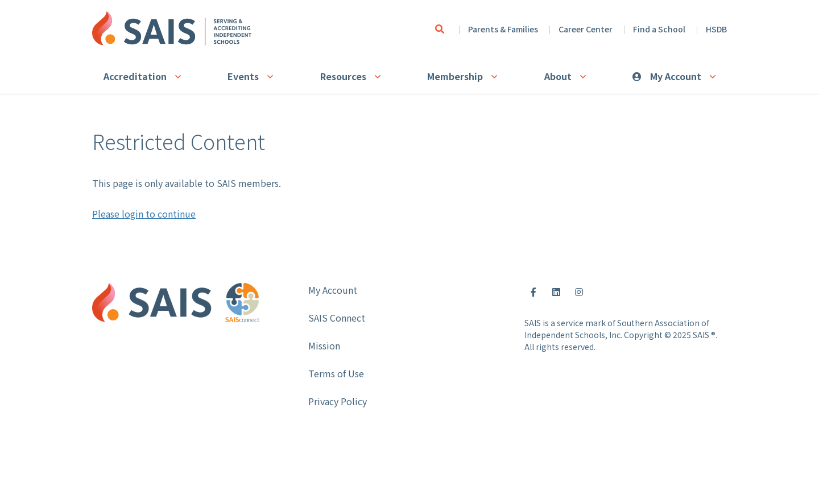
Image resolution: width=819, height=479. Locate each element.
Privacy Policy (337, 401)
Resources (343, 76)
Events (243, 76)
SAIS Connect (336, 317)
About (558, 76)
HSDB (716, 29)
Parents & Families (503, 29)
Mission (324, 345)
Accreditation (135, 76)
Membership (455, 76)
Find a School (659, 29)
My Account (675, 76)
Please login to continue (144, 213)
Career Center (586, 29)
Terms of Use (336, 373)
